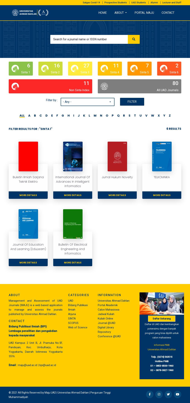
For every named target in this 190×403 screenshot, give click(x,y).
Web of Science (77, 327)
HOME (102, 12)
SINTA (72, 318)
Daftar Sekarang (162, 318)
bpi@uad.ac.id (47, 365)
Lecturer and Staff (171, 2)
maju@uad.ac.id (27, 365)
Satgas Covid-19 (91, 2)
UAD (70, 300)
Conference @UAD (109, 336)
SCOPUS (73, 323)
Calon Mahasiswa (108, 309)
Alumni (154, 2)
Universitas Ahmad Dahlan (114, 300)
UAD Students (138, 2)
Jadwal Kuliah (106, 314)
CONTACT (168, 12)
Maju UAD (50, 392)
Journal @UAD (106, 323)
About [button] (119, 12)
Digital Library (106, 327)
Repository (104, 332)
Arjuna (72, 314)
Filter (132, 101)
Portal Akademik (108, 305)
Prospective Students (115, 2)
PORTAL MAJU (144, 12)
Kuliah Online (105, 318)
